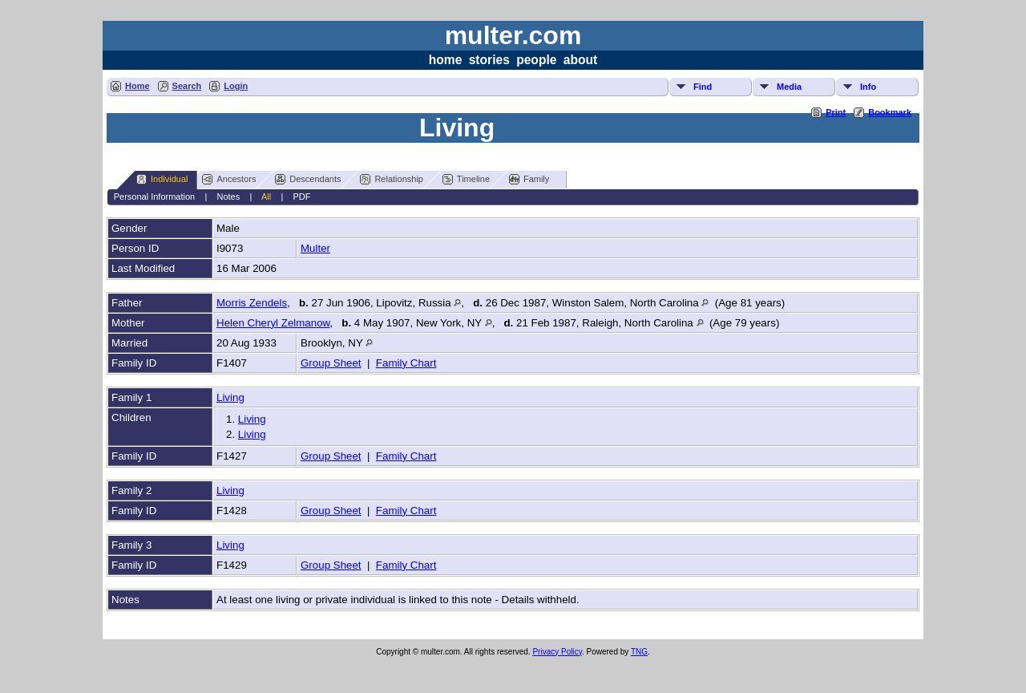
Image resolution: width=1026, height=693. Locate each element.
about (580, 60)
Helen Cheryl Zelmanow (273, 323)
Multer (315, 248)
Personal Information (155, 196)
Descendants (308, 179)
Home (137, 86)
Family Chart (406, 363)
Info (868, 86)
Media (789, 86)
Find (702, 86)
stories (489, 60)
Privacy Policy (557, 651)
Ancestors (229, 179)
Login (236, 86)
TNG (639, 651)
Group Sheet (331, 363)
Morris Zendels (251, 303)
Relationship (391, 179)
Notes (228, 196)
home (446, 60)
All (266, 196)
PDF (302, 196)
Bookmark (889, 112)
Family (529, 179)
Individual (162, 179)
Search (187, 86)
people (536, 60)
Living (230, 397)
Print (836, 112)
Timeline (466, 179)
